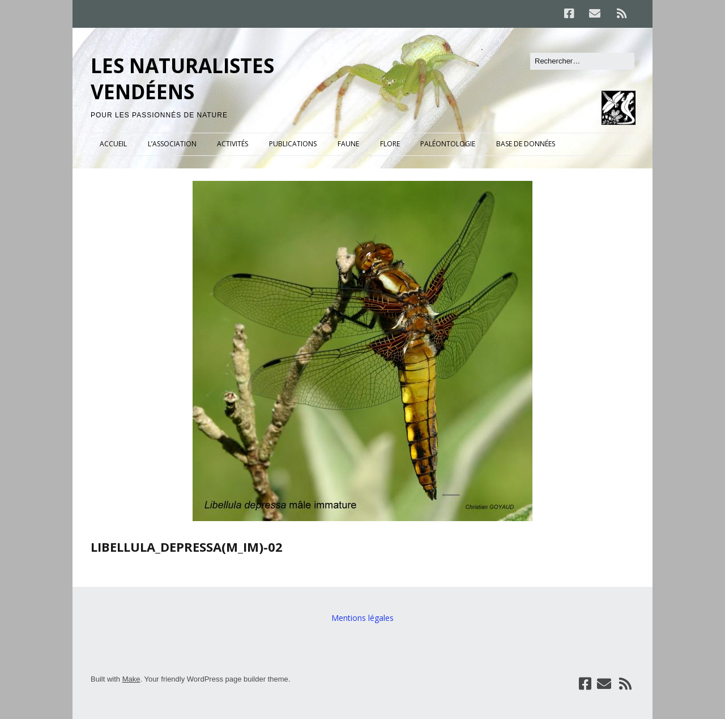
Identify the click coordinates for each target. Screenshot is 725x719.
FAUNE (348, 144)
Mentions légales (362, 617)
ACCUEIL (113, 144)
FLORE (390, 144)
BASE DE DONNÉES (525, 144)
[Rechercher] (582, 61)
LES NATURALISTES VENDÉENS (182, 78)
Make (131, 679)
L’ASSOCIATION (172, 144)
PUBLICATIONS (293, 144)
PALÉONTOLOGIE (447, 144)
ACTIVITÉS (232, 144)
